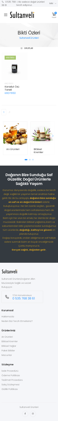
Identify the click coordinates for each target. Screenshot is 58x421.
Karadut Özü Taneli (12, 88)
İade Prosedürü (10, 370)
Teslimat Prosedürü (12, 380)
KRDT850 (9, 83)
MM (51, 3)
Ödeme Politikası (11, 375)
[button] (54, 15)
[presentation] (52, 136)
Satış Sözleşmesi (10, 384)
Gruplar (26, 48)
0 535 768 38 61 (9, 3)
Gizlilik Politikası (10, 389)
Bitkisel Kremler (38, 150)
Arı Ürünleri (12, 149)
